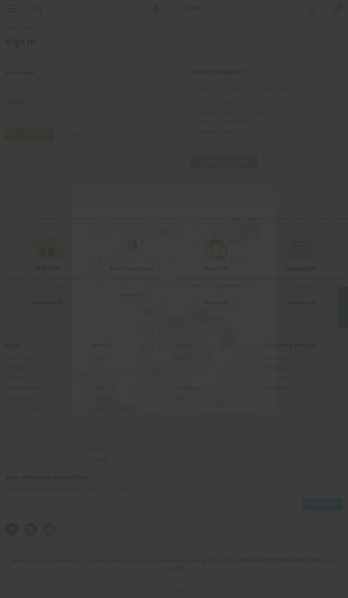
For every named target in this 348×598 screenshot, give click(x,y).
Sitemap (185, 398)
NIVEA (96, 449)
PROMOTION (17, 398)
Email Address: (20, 73)
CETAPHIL (100, 388)
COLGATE (100, 398)
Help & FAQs (275, 357)
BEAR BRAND (103, 419)
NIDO (96, 439)
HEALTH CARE (18, 357)
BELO (96, 429)
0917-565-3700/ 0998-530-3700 (280, 560)
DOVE (96, 378)
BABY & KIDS (17, 378)
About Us (186, 357)
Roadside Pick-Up (281, 388)
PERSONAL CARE (21, 368)
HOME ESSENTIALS (22, 388)
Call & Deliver (276, 368)
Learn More (47, 302)
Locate (131, 295)
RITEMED (99, 357)
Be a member (343, 307)
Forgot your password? (90, 134)
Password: (15, 102)
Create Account (224, 161)
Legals (183, 378)
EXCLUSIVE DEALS (22, 408)
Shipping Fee (190, 388)
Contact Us (188, 368)
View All (99, 460)
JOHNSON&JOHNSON (112, 408)
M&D (95, 368)
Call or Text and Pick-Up (287, 378)
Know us (216, 302)
